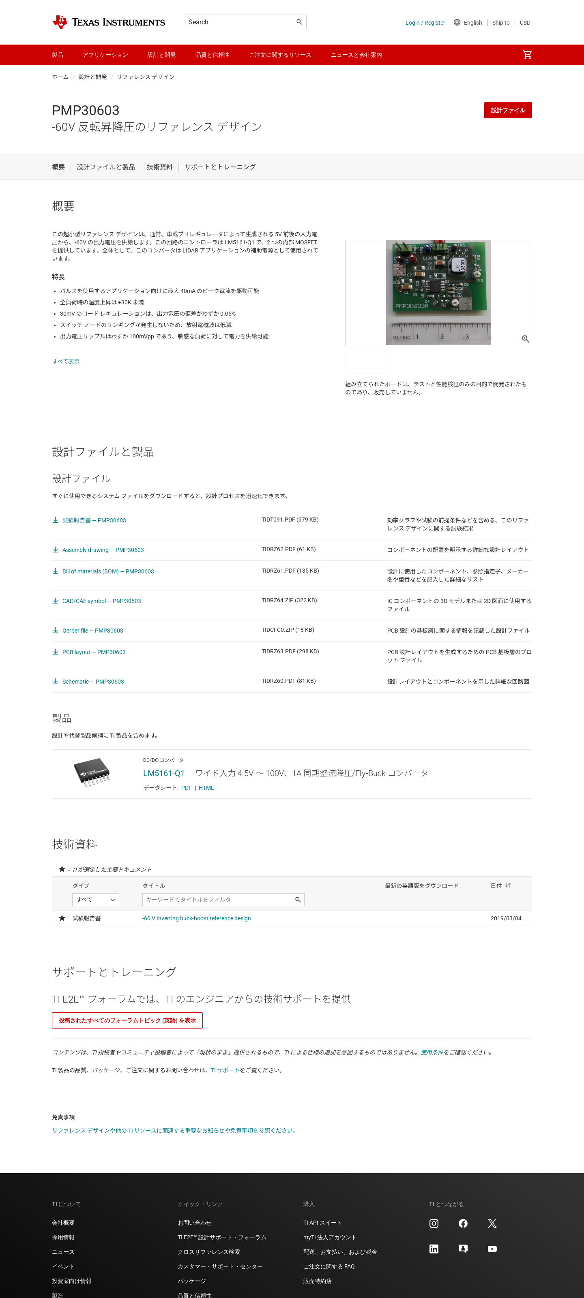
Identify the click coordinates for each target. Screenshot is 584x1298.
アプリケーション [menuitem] (105, 54)
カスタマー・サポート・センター (220, 1266)
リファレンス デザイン (146, 77)
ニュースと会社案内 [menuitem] (356, 54)
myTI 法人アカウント (330, 1237)
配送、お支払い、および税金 (340, 1252)
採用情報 (63, 1237)
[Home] (108, 22)
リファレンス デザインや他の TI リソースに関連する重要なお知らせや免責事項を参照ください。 (175, 1130)
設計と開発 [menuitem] (162, 54)
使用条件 (432, 1052)
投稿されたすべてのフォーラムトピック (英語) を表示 (127, 1020)
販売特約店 (317, 1281)
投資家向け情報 (72, 1281)
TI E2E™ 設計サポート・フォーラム (222, 1237)
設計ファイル (508, 110)
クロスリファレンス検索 (209, 1252)
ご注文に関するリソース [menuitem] (280, 54)
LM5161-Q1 (164, 773)
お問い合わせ (195, 1222)
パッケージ (192, 1281)
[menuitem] (527, 55)
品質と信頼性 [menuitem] (212, 54)
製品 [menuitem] (57, 54)
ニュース (63, 1252)
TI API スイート (322, 1222)
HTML (206, 788)
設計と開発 (93, 77)
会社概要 (63, 1222)
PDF (186, 788)
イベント (63, 1266)
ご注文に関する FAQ (329, 1266)
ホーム (60, 77)
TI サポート (225, 1070)
